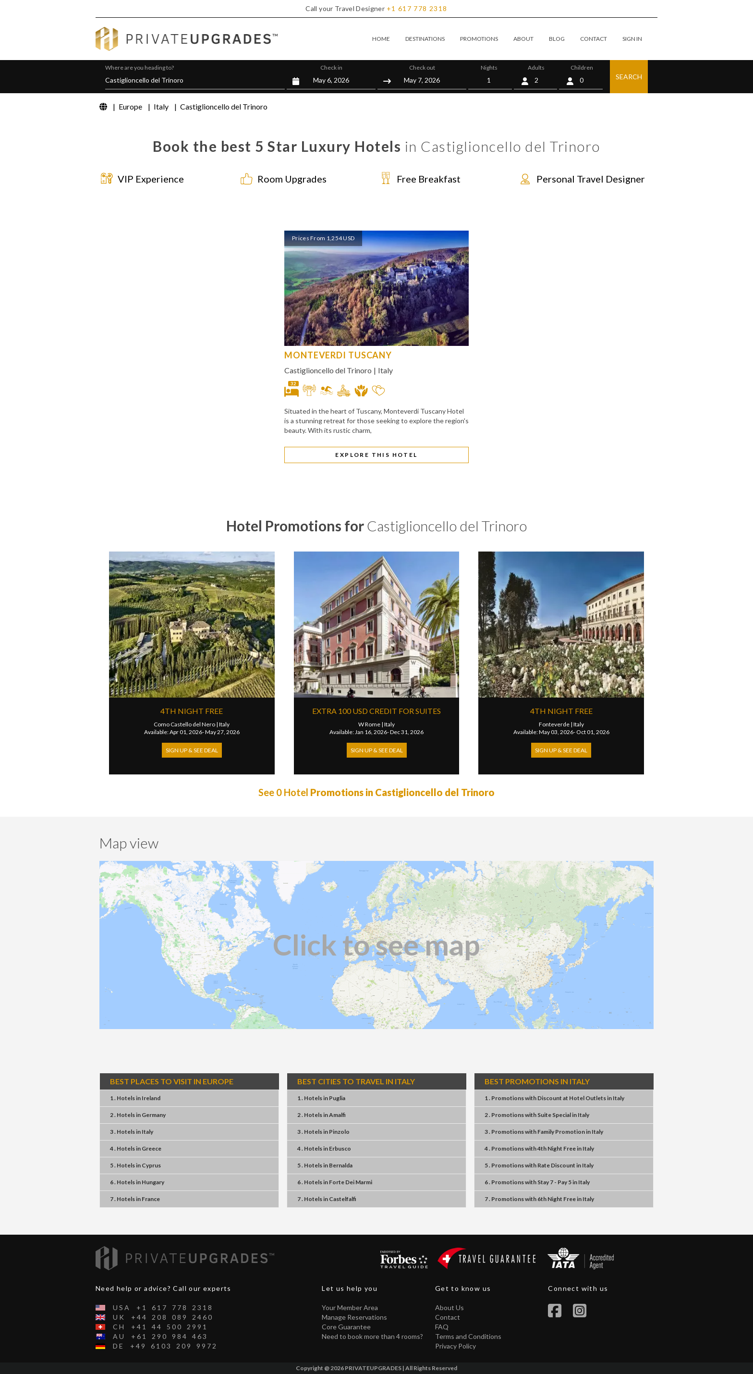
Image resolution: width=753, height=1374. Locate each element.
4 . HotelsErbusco (324, 1148)
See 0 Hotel (376, 792)
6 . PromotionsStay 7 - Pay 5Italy (537, 1182)
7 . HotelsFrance (135, 1198)
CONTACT (593, 38)
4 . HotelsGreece (135, 1148)
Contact (447, 1317)
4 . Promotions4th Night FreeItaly (539, 1148)
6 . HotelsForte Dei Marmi (334, 1182)
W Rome (369, 724)
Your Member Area (350, 1307)
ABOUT (523, 38)
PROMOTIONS (479, 38)
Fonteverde (554, 724)
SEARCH (629, 77)
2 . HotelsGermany (138, 1114)
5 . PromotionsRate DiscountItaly (539, 1165)
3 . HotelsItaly (131, 1131)
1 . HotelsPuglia (321, 1098)
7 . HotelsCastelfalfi (326, 1198)
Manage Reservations (354, 1317)
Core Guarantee (346, 1327)
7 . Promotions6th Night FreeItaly (539, 1198)
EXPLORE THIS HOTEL (376, 454)
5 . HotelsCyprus (135, 1165)
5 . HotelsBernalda (324, 1165)
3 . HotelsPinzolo (323, 1131)
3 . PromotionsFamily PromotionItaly (544, 1131)
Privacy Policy (455, 1346)
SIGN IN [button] (632, 38)
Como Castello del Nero (184, 724)
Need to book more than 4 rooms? (372, 1336)
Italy (385, 370)
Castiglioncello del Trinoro (328, 370)
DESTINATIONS (425, 38)
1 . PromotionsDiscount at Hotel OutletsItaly (554, 1098)
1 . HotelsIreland (135, 1098)
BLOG (557, 38)
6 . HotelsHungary (137, 1182)
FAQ (442, 1327)
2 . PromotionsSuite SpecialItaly (537, 1114)
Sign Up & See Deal (192, 750)
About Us (449, 1307)
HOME (381, 38)
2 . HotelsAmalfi (321, 1114)
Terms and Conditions (468, 1336)
